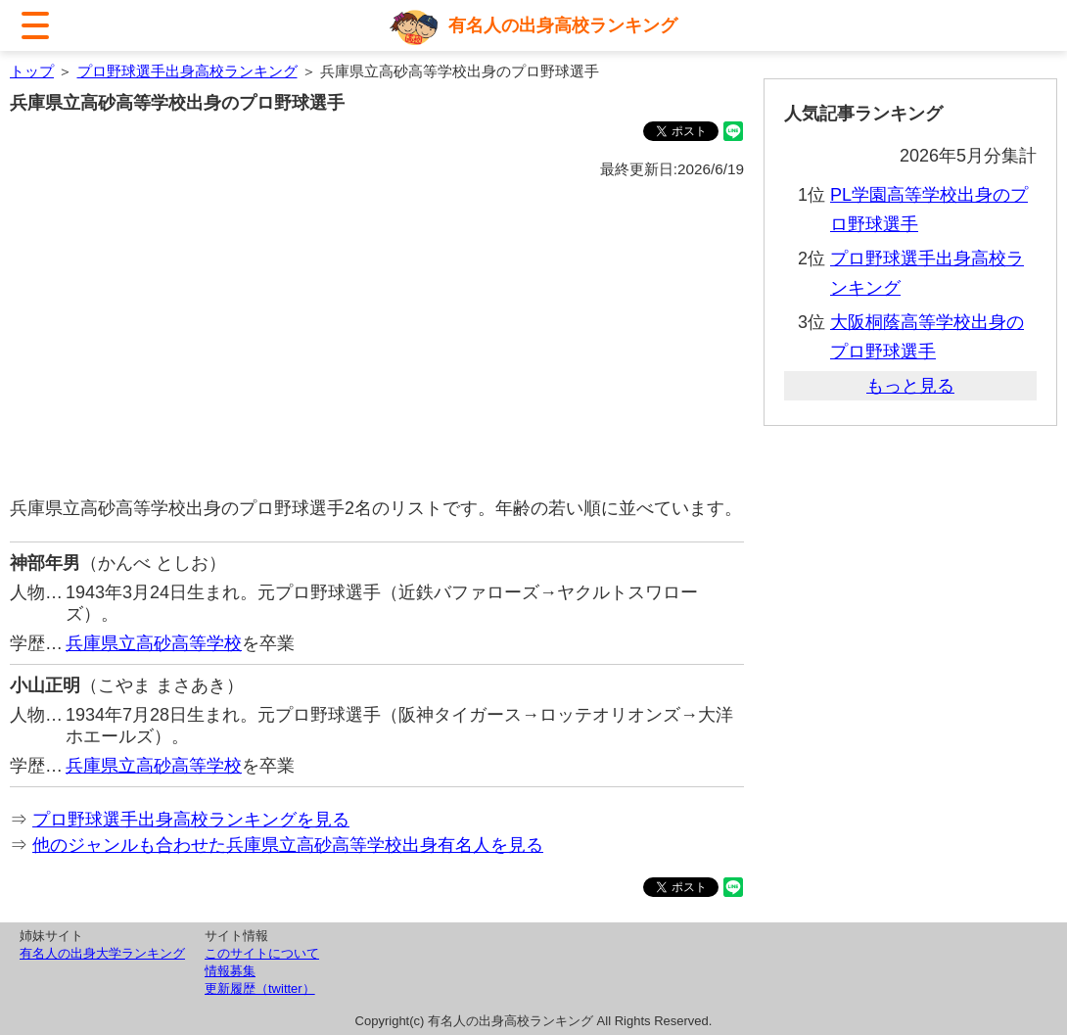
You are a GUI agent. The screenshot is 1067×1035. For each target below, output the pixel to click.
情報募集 (230, 971)
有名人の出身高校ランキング (562, 25)
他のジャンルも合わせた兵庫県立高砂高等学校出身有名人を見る (287, 845)
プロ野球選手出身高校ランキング (187, 71)
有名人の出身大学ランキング (102, 953)
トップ (32, 71)
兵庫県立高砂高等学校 (154, 643)
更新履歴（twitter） (260, 988)
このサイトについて (262, 953)
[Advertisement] (377, 339)
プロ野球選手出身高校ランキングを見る (190, 819)
